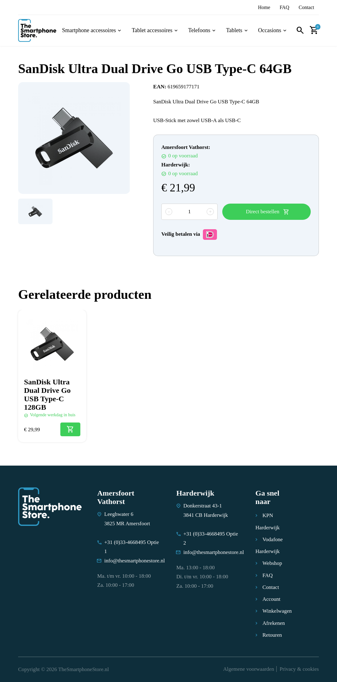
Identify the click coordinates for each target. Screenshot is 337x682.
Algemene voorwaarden (248, 669)
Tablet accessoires (152, 30)
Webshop (272, 563)
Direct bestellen (262, 212)
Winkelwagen (277, 611)
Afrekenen (274, 623)
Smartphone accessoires (89, 30)
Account (272, 599)
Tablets (234, 30)
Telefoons (199, 30)
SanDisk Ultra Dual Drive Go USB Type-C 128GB (47, 394)
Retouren (272, 635)
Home (264, 7)
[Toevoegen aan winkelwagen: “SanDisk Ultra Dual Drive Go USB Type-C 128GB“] (70, 429)
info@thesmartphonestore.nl (134, 561)
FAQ (284, 7)
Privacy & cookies (299, 669)
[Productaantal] (189, 212)
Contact (306, 7)
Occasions (269, 30)
